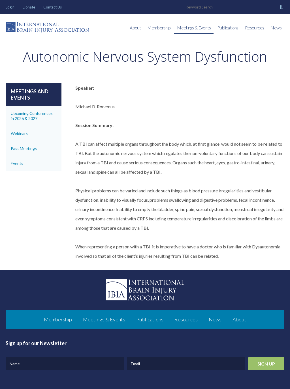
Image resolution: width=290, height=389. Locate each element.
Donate (29, 7)
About (135, 27)
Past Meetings (24, 148)
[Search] (281, 7)
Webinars (19, 133)
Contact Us (52, 7)
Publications (227, 27)
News (276, 27)
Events (17, 163)
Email (135, 363)
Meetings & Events (194, 27)
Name (15, 363)
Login (10, 7)
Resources (254, 27)
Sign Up (266, 363)
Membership (158, 27)
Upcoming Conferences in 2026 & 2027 (32, 116)
